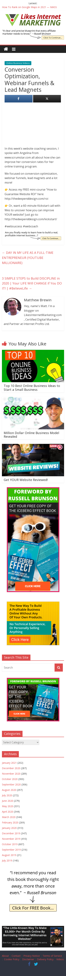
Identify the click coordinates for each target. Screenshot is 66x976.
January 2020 (9, 828)
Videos (60, 959)
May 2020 (7, 806)
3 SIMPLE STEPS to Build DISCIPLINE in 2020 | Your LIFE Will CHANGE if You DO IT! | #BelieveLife (32, 283)
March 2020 (8, 817)
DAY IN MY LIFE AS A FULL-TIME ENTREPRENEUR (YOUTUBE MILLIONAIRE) (27, 257)
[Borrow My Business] (33, 928)
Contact (16, 955)
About (5, 955)
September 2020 (11, 784)
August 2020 (9, 790)
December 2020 (11, 768)
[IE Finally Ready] (33, 233)
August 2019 (9, 855)
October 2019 (10, 844)
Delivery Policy (45, 959)
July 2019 (7, 860)
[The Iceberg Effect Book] (33, 32)
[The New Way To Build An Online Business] (33, 603)
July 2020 (7, 795)
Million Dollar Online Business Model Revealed (31, 435)
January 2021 (9, 762)
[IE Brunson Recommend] (33, 871)
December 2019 (11, 833)
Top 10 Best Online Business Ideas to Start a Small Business (32, 388)
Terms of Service (52, 955)
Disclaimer (28, 959)
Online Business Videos (18, 63)
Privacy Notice (31, 955)
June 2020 (7, 800)
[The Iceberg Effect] (33, 489)
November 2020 (11, 773)
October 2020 (10, 779)
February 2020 (10, 822)
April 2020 (7, 811)
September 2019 (11, 849)
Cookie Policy (11, 959)
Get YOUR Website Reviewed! (26, 480)
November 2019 (11, 838)
